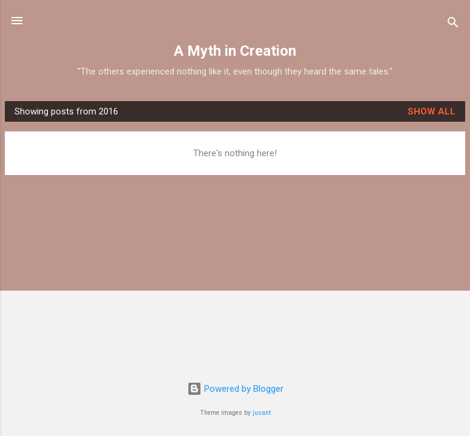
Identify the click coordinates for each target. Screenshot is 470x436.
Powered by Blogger (235, 388)
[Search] (453, 24)
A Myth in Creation (235, 50)
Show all (431, 111)
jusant (262, 413)
